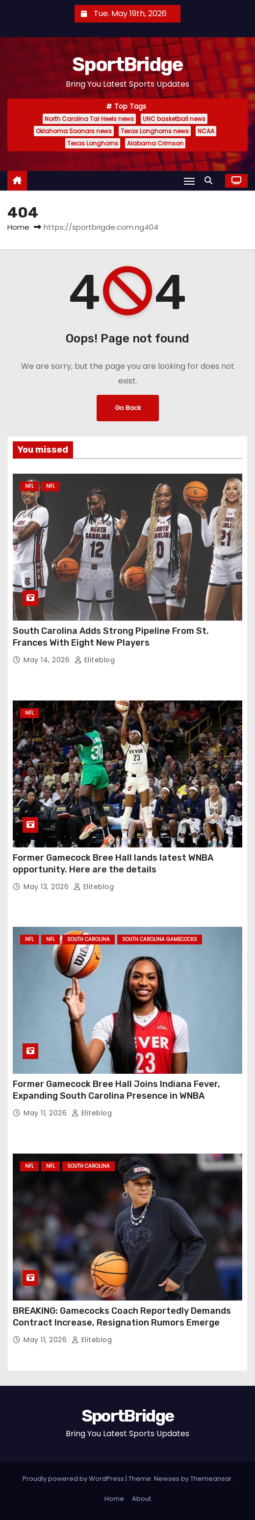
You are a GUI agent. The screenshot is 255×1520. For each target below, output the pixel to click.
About (141, 1498)
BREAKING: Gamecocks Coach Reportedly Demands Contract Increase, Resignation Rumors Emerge (122, 1316)
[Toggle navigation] (189, 181)
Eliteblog (95, 660)
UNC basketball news (174, 119)
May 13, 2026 (47, 887)
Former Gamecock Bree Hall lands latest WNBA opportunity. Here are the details (113, 863)
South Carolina (88, 939)
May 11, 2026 (46, 1113)
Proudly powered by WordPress (74, 1478)
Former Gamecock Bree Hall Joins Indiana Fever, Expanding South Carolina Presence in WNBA (116, 1090)
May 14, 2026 (48, 660)
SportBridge (127, 64)
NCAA (206, 131)
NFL (29, 486)
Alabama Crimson (155, 143)
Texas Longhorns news (155, 131)
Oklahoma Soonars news (74, 131)
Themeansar (210, 1478)
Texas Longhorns (92, 143)
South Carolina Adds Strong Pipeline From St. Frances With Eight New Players (111, 637)
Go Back (128, 408)
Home (18, 227)
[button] (211, 180)
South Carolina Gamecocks (159, 939)
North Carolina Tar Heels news (89, 119)
